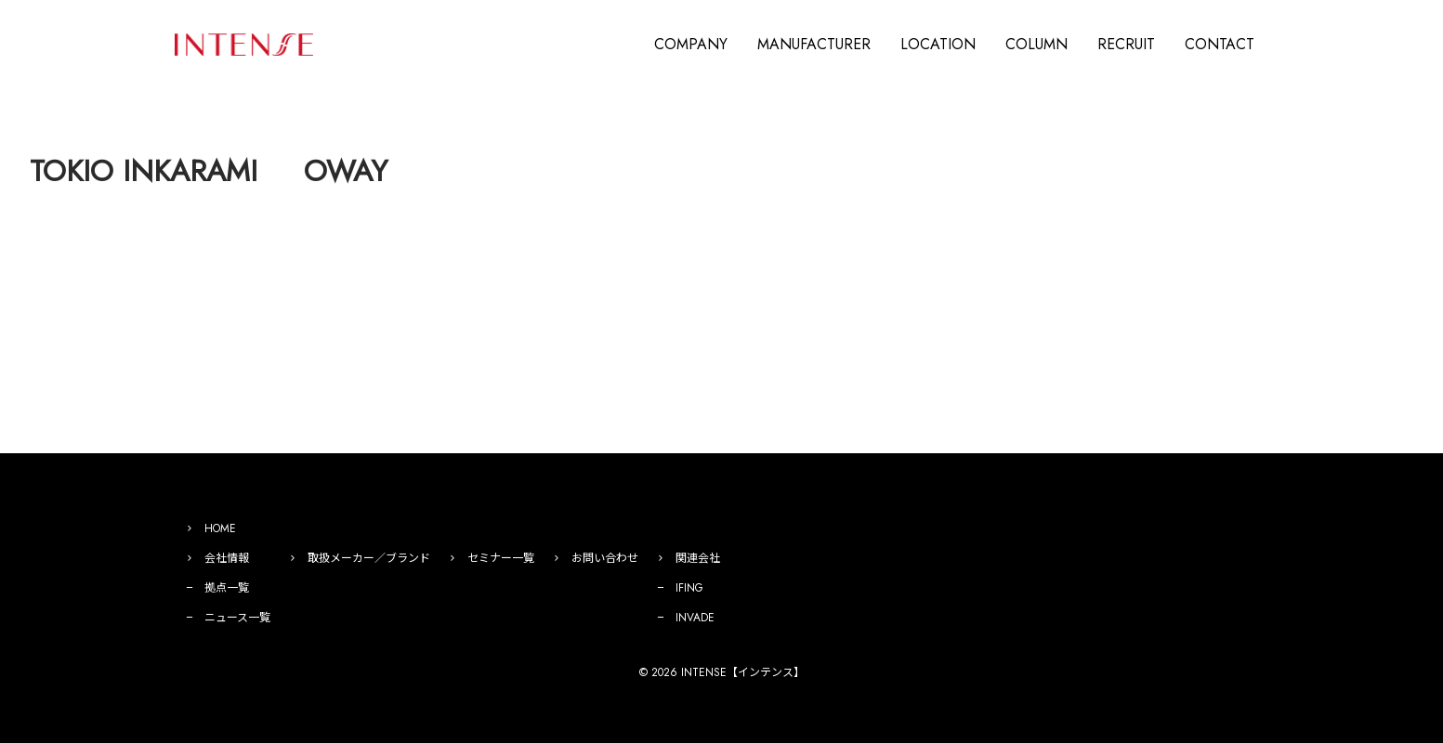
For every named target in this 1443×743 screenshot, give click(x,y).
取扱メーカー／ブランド (369, 558)
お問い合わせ (604, 558)
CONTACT (1219, 44)
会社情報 (226, 558)
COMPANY (691, 44)
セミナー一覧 (500, 558)
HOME (220, 528)
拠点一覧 (226, 588)
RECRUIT (1126, 44)
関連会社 (698, 558)
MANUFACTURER (814, 44)
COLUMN (1036, 44)
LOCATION (938, 44)
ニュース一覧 (237, 617)
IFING (689, 588)
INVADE (695, 617)
